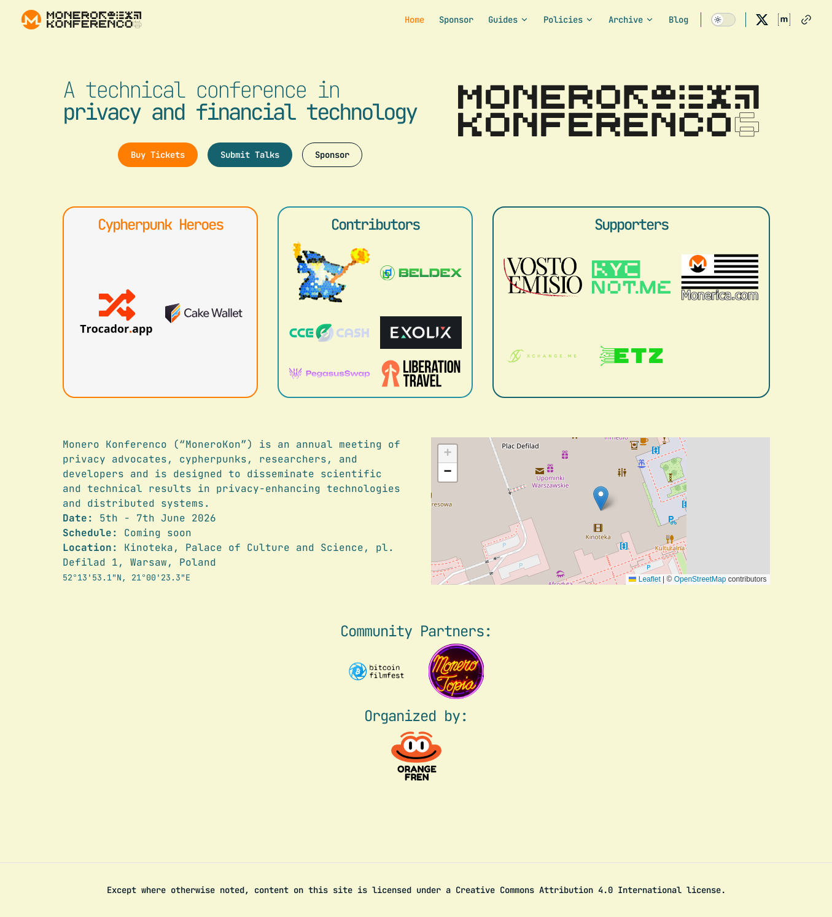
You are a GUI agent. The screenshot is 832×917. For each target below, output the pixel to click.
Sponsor (332, 154)
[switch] (723, 19)
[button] (600, 498)
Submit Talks (249, 154)
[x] (762, 20)
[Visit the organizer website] (416, 756)
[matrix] (784, 20)
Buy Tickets (158, 154)
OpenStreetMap (700, 579)
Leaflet (644, 579)
